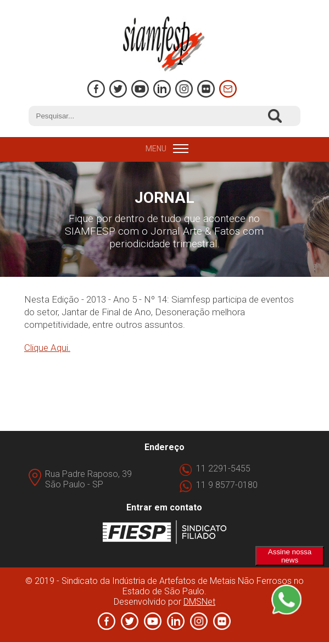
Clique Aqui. (47, 347)
